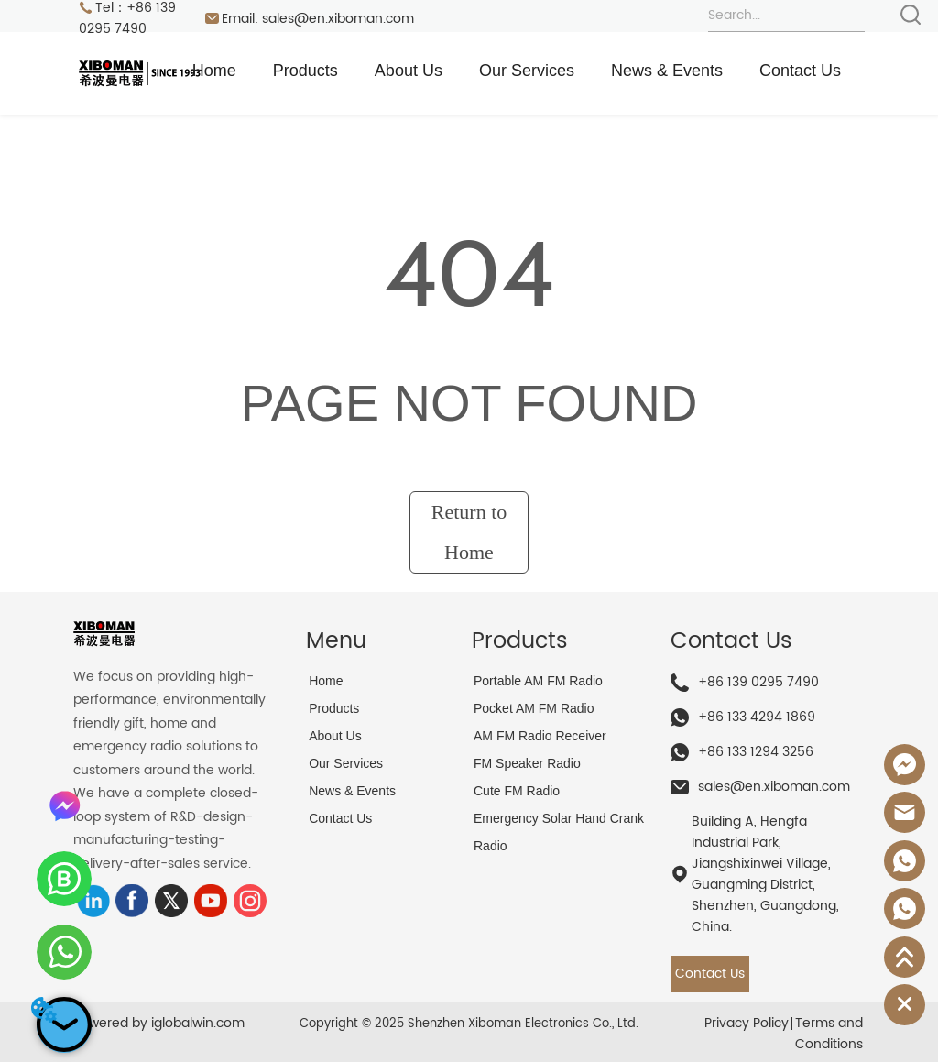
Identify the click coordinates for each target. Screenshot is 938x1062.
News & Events (667, 70)
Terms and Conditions (829, 1034)
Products (305, 70)
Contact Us (800, 70)
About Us (408, 70)
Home (214, 70)
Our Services (526, 70)
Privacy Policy (746, 1023)
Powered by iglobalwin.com (159, 1023)
